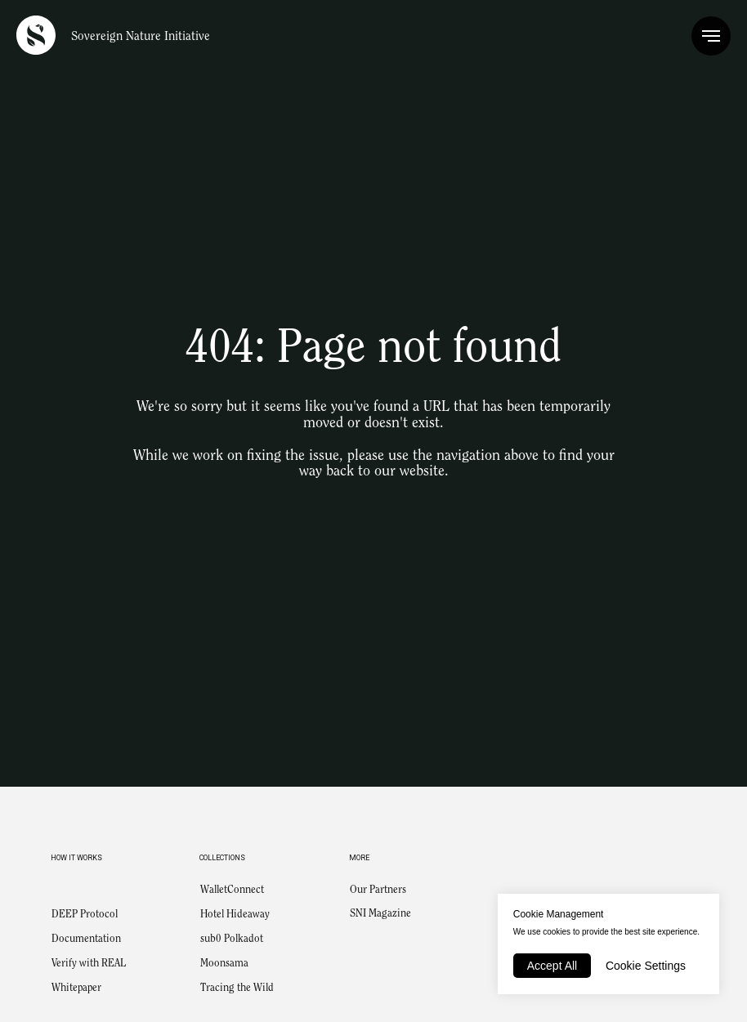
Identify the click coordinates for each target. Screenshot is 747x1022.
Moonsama (224, 963)
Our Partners (378, 890)
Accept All (552, 965)
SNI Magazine (380, 913)
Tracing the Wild (237, 988)
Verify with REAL (88, 963)
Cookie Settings (646, 965)
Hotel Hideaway (235, 914)
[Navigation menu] (711, 36)
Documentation (86, 939)
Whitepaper (76, 988)
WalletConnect (232, 890)
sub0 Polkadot (231, 939)
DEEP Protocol (84, 914)
